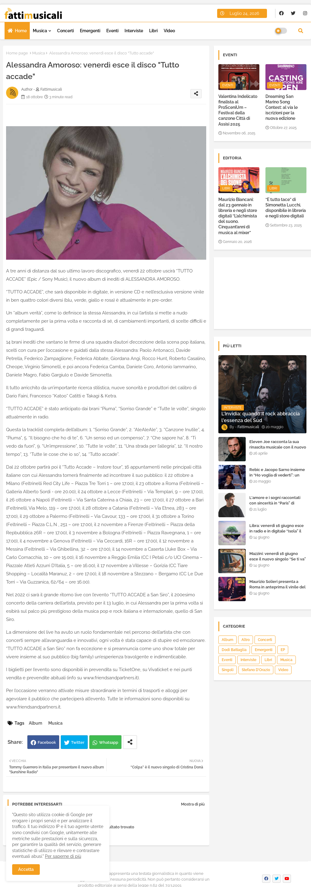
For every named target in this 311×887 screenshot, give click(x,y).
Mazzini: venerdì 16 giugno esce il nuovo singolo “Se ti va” (277, 556)
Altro (245, 640)
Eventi (112, 30)
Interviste (134, 30)
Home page (17, 53)
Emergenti (90, 30)
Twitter (77, 742)
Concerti (65, 30)
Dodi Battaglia (234, 650)
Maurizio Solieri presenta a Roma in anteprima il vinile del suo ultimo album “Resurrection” (277, 590)
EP (283, 650)
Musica (40, 30)
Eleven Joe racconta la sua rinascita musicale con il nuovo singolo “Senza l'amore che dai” (277, 450)
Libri (153, 30)
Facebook (47, 742)
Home (21, 30)
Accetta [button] (26, 869)
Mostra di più (193, 804)
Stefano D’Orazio (256, 670)
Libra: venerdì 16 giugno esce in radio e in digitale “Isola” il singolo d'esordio (276, 531)
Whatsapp (108, 742)
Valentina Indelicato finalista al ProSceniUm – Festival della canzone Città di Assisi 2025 (237, 110)
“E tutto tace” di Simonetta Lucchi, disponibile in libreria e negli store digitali (285, 208)
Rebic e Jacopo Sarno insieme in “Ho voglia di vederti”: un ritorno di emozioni (277, 475)
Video (169, 30)
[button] (301, 31)
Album (35, 723)
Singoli (228, 670)
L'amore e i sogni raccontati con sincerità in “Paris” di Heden (274, 503)
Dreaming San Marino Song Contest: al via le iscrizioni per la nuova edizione (281, 107)
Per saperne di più (63, 856)
